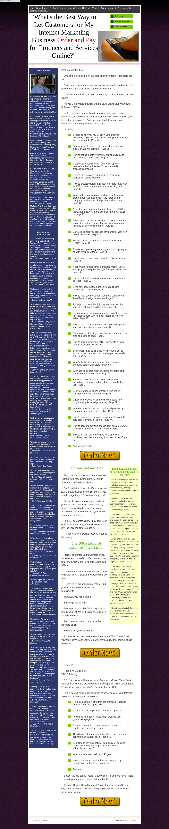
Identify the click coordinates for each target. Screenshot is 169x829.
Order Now (119, 16)
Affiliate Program (122, 21)
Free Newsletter (121, 27)
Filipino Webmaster (130, 820)
